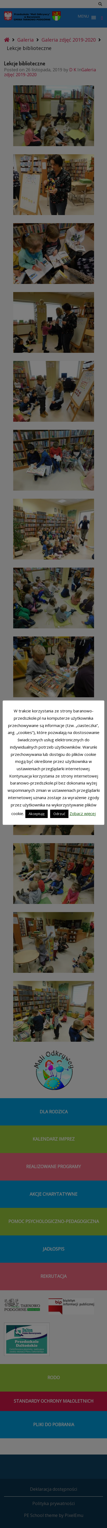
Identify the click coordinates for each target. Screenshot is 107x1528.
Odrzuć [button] (59, 813)
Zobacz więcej (83, 813)
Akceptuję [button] (36, 813)
